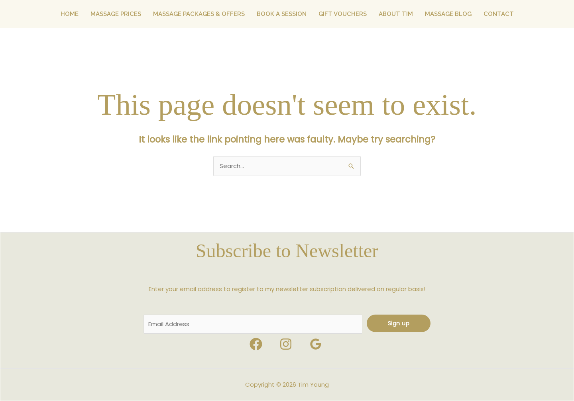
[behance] (287, 344)
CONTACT (499, 14)
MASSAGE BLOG (448, 14)
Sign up (399, 323)
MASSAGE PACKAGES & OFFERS (199, 14)
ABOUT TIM (396, 14)
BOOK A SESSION (282, 14)
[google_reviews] (317, 344)
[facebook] (257, 344)
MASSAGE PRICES (115, 14)
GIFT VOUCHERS (342, 14)
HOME (70, 14)
